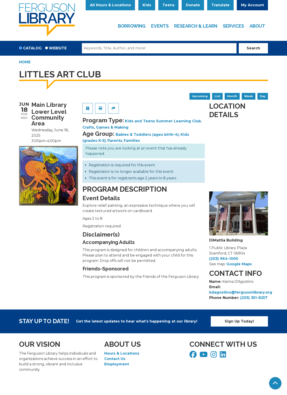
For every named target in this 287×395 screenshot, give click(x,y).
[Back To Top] (275, 383)
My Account (252, 5)
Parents (114, 140)
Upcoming (200, 96)
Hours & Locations (121, 353)
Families (132, 140)
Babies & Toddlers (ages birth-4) (147, 134)
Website (58, 48)
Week (248, 96)
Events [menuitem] (160, 26)
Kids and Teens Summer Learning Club (163, 121)
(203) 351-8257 (253, 298)
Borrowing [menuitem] (132, 26)
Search (253, 48)
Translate (220, 5)
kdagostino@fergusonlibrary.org (240, 292)
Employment (116, 364)
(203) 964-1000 (223, 259)
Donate (193, 5)
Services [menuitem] (233, 26)
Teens (168, 5)
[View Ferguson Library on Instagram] (214, 356)
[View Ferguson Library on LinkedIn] (223, 356)
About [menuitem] (257, 26)
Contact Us (114, 359)
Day (262, 96)
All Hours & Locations (110, 5)
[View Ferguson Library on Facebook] (193, 356)
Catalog (32, 48)
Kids (147, 5)
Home (24, 62)
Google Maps (239, 264)
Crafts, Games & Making (105, 127)
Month (232, 96)
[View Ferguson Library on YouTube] (204, 356)
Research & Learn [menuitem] (195, 26)
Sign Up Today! (239, 321)
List (217, 96)
